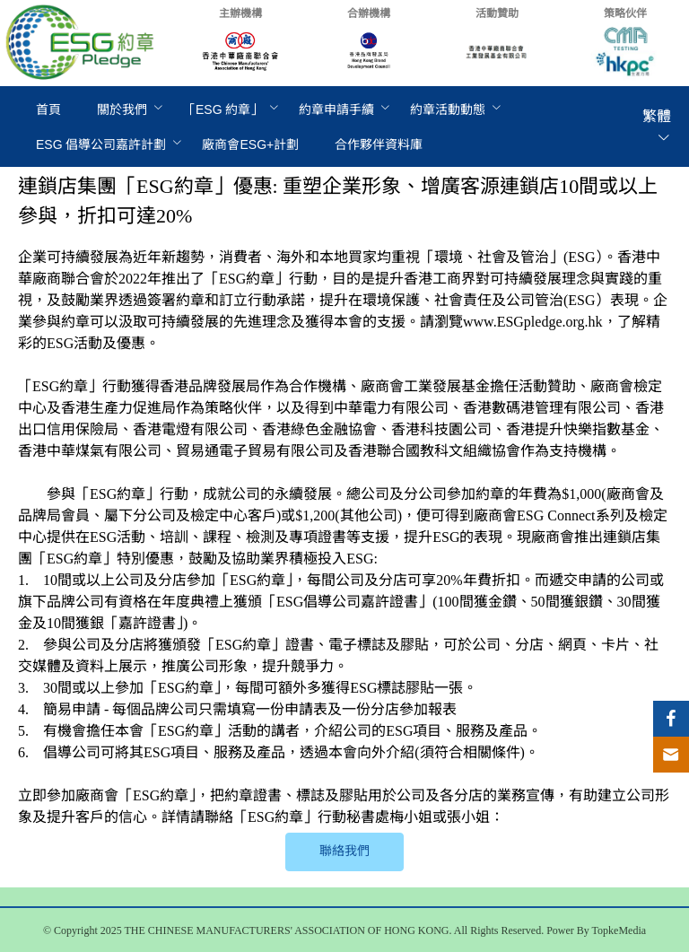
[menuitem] (48, 109)
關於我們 (122, 109)
